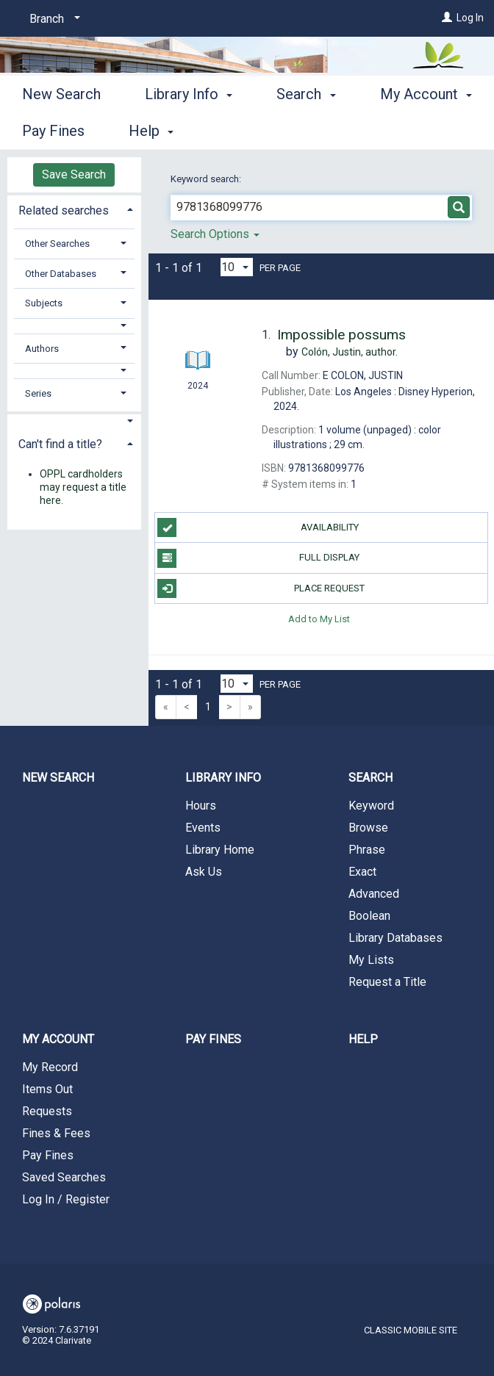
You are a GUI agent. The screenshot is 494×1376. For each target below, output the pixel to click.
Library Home (219, 850)
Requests (47, 1111)
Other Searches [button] (57, 243)
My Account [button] (58, 1039)
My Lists (371, 960)
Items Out (47, 1089)
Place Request (261, 588)
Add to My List (319, 618)
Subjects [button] (43, 303)
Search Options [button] (215, 234)
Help (363, 1039)
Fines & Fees (56, 1133)
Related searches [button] (63, 210)
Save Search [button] (74, 174)
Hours (200, 806)
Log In (470, 18)
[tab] (74, 209)
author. (349, 352)
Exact (362, 872)
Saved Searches (64, 1177)
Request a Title (387, 982)
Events (203, 828)
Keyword (371, 806)
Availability (257, 527)
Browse (368, 828)
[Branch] (52, 19)
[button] (74, 326)
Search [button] (305, 128)
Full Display (258, 558)
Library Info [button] (188, 128)
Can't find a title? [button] (60, 444)
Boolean (369, 916)
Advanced (373, 894)
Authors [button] (42, 348)
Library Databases (395, 938)
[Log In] (447, 18)
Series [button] (38, 393)
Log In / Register (66, 1199)
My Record (50, 1067)
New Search (61, 128)
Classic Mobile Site (410, 1330)
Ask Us (203, 872)
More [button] (409, 131)
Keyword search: (207, 178)
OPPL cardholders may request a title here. (83, 487)
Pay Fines (48, 1155)
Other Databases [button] (60, 273)
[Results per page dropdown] (237, 267)
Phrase (366, 850)
